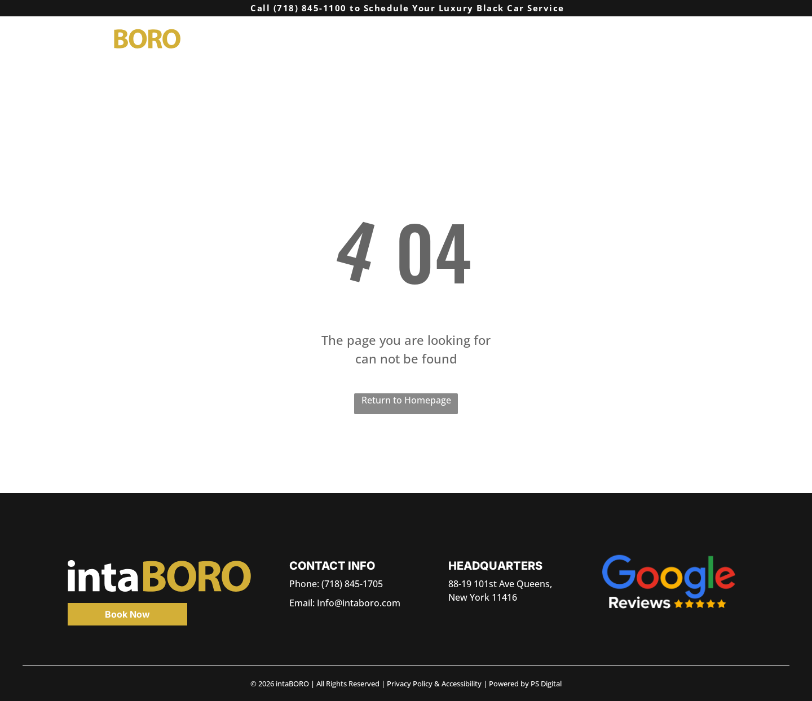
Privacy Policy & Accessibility (434, 683)
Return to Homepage (406, 400)
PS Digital (546, 683)
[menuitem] (477, 38)
